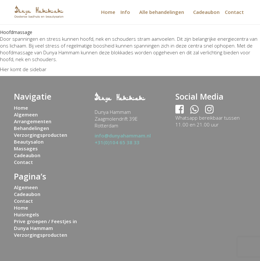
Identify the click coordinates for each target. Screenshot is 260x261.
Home (108, 12)
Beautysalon (29, 141)
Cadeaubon (206, 12)
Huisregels (26, 214)
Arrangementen (32, 121)
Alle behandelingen (161, 12)
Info (125, 12)
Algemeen (26, 114)
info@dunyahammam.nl (123, 135)
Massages (26, 148)
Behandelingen (31, 128)
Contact (234, 12)
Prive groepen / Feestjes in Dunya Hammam (45, 224)
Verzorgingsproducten (40, 135)
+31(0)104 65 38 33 (117, 142)
